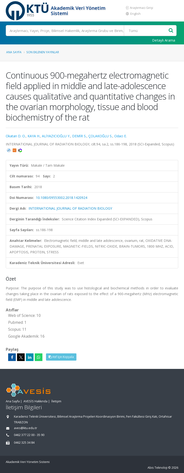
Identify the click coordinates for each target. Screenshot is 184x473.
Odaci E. (120, 136)
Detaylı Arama (163, 40)
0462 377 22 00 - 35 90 (29, 435)
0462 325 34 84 (24, 443)
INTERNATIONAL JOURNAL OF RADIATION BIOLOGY (70, 208)
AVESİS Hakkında (35, 401)
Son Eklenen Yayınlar (42, 52)
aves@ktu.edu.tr (25, 428)
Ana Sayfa (14, 52)
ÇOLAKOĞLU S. (100, 136)
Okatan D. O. (16, 136)
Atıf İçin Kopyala (61, 357)
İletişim (56, 401)
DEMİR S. (79, 136)
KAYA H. (34, 136)
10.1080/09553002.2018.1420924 (61, 197)
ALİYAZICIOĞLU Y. (56, 136)
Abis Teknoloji (157, 468)
